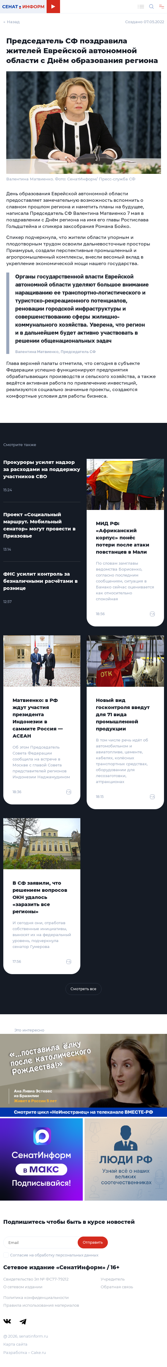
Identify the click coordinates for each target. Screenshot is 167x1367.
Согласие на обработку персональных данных (54, 1255)
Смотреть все (83, 989)
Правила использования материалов (41, 1305)
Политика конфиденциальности (36, 1297)
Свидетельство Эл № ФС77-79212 (35, 1279)
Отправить (93, 1242)
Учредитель (113, 1279)
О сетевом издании (22, 1286)
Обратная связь (117, 1286)
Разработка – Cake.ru (24, 1352)
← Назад (11, 21)
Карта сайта (15, 1344)
